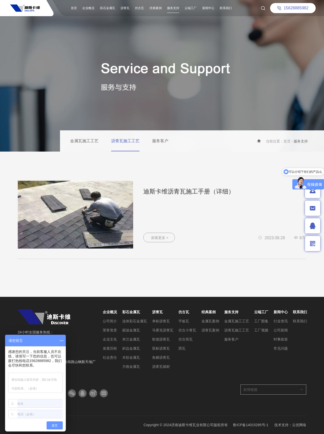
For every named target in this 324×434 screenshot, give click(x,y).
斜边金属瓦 (131, 348)
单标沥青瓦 (161, 321)
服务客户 (160, 141)
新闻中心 (208, 8)
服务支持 (173, 8)
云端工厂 (191, 8)
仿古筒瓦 (185, 339)
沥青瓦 (125, 8)
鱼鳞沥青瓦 (161, 357)
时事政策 (281, 339)
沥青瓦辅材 (161, 367)
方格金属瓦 (131, 367)
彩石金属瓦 (107, 8)
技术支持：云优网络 (290, 425)
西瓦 (182, 348)
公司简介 (110, 321)
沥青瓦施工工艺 (125, 141)
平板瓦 (183, 321)
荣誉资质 (110, 330)
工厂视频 (261, 330)
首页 (74, 8)
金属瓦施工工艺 (84, 141)
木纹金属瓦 (131, 357)
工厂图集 (261, 321)
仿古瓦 (139, 8)
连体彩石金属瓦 (134, 321)
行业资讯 (281, 321)
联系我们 (226, 8)
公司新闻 (281, 330)
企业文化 (110, 339)
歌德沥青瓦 (161, 339)
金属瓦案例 (210, 321)
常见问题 (281, 348)
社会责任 (110, 357)
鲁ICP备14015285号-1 (250, 425)
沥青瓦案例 (210, 330)
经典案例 (156, 8)
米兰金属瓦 (131, 339)
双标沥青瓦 (161, 348)
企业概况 (88, 8)
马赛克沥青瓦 (162, 330)
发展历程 (110, 348)
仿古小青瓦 (187, 330)
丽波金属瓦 (131, 330)
